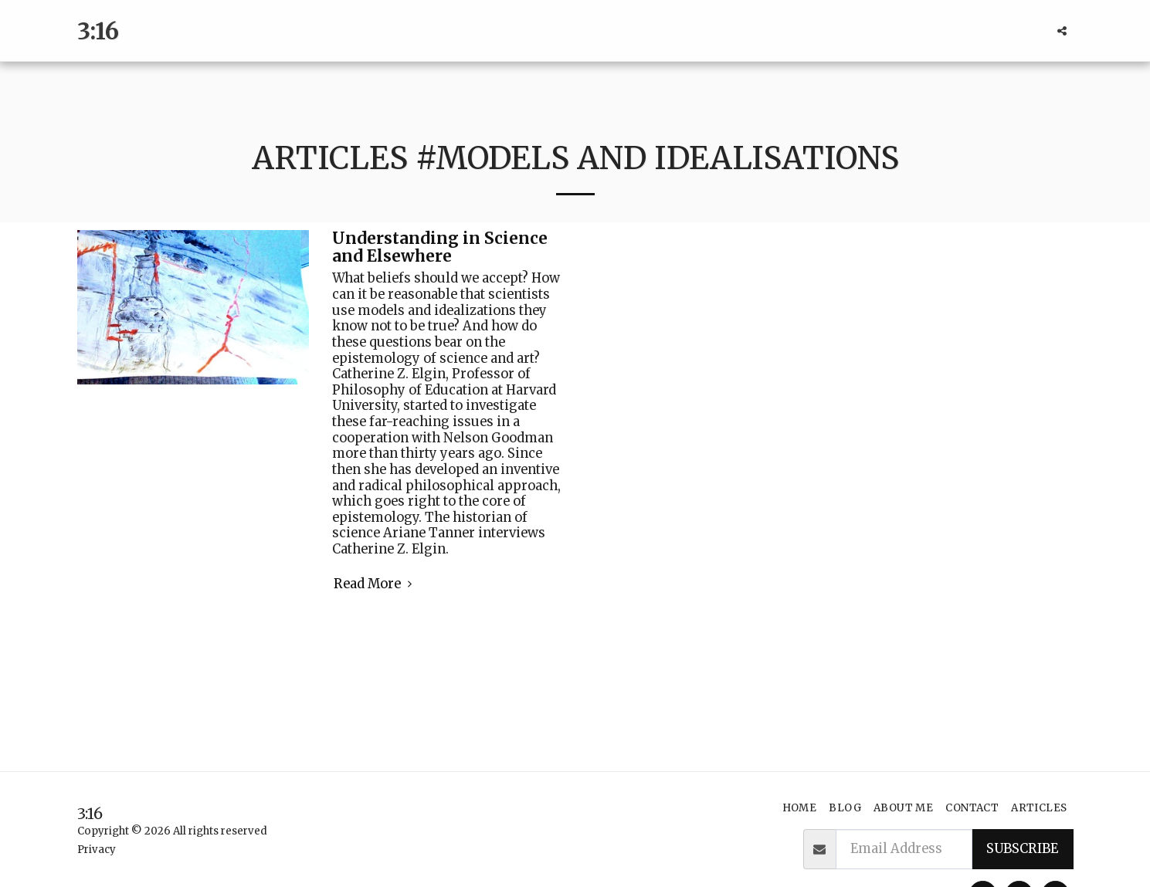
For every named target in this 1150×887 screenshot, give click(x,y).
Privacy (96, 849)
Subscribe (1022, 849)
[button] (1062, 30)
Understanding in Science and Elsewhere (440, 247)
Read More (375, 584)
